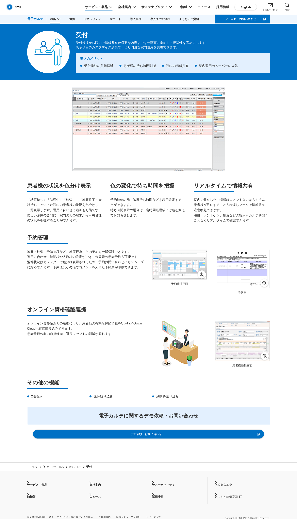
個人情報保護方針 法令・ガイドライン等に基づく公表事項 (71, 511)
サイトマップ (190, 511)
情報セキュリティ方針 (158, 511)
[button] (54, 19)
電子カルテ (34, 19)
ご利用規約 (128, 511)
